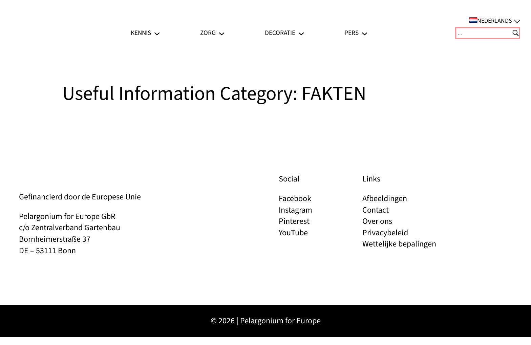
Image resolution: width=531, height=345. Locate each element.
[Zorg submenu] (221, 33)
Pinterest (294, 221)
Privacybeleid (385, 233)
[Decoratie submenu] (301, 33)
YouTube (293, 233)
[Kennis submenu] (157, 33)
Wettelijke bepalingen (399, 244)
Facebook (295, 198)
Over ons (377, 221)
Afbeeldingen (384, 198)
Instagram (295, 210)
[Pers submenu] (364, 33)
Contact (375, 210)
